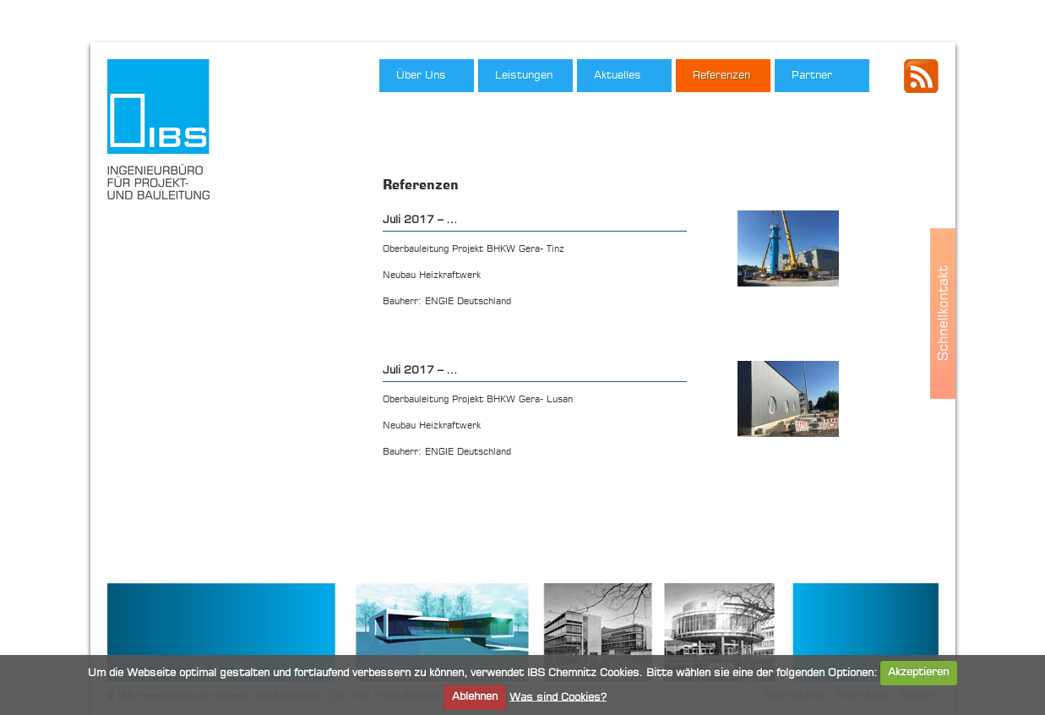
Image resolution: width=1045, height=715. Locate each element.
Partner (812, 75)
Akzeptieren (918, 672)
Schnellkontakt (942, 313)
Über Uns (421, 75)
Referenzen (721, 75)
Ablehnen (475, 696)
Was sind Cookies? (558, 696)
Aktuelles (617, 75)
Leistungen (523, 75)
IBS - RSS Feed (921, 76)
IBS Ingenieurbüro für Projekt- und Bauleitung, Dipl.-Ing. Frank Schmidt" (164, 134)
